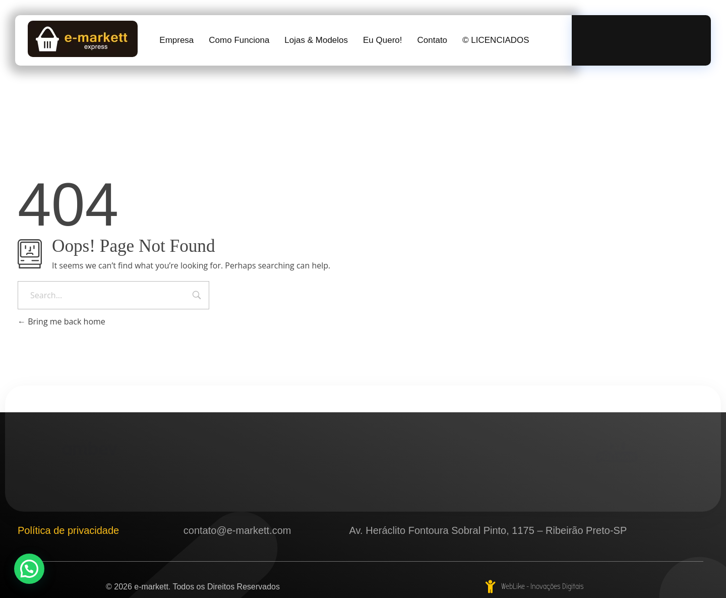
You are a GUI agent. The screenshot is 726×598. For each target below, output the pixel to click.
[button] (29, 569)
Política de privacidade (68, 530)
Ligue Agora (643, 35)
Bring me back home (61, 321)
